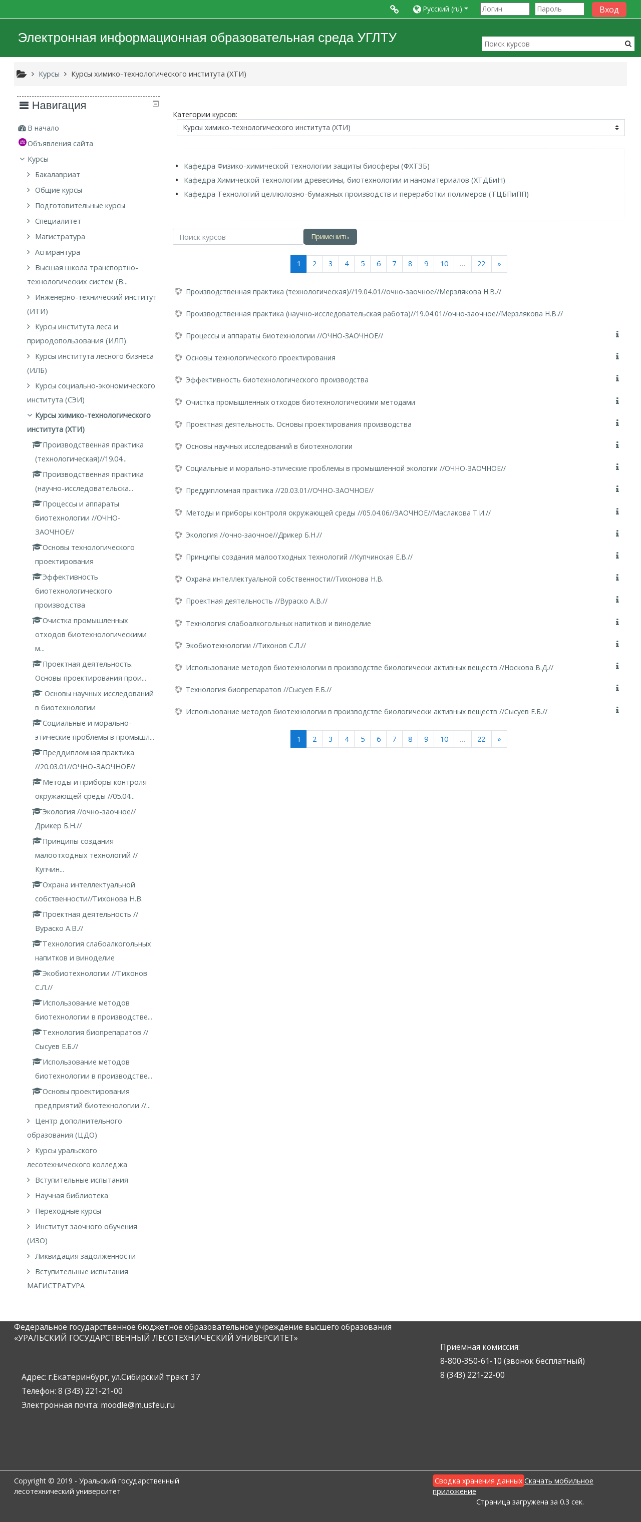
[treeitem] (88, 128)
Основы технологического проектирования (261, 357)
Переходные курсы (69, 1211)
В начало (44, 128)
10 (444, 263)
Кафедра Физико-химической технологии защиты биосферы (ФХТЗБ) (307, 166)
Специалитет (59, 221)
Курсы (38, 159)
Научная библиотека (72, 1195)
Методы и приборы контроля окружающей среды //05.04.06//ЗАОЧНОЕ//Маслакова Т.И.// (338, 513)
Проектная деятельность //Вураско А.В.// (257, 601)
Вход (609, 9)
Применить (330, 236)
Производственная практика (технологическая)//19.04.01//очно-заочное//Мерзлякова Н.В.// (343, 291)
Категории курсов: (205, 114)
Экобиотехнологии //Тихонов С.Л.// (246, 645)
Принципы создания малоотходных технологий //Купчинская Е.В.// (299, 557)
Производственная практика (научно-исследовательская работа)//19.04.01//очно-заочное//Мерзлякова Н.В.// (374, 313)
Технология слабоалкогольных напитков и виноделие (278, 623)
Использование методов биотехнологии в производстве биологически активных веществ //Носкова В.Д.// (369, 667)
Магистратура (61, 236)
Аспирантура (58, 252)
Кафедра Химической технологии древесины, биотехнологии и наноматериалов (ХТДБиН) (344, 180)
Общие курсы (59, 190)
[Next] (499, 264)
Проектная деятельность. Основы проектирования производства (299, 424)
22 (481, 263)
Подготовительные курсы (81, 205)
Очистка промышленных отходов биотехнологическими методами (300, 402)
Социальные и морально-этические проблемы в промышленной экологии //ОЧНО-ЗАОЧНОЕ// (346, 468)
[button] (444, 9)
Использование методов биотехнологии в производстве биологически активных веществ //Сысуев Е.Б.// (366, 711)
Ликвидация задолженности (86, 1256)
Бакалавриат (58, 174)
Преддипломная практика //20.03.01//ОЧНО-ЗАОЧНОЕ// (280, 490)
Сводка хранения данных (478, 1480)
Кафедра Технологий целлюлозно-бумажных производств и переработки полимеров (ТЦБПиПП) (356, 194)
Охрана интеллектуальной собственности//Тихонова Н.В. (285, 579)
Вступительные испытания (82, 1180)
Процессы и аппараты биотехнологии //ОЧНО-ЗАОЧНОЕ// (284, 335)
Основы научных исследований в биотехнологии (269, 446)
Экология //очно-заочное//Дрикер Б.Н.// (254, 535)
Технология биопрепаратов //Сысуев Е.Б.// (259, 689)
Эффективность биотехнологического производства (277, 379)
